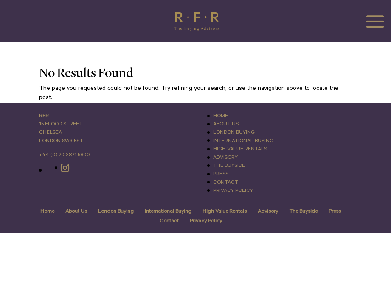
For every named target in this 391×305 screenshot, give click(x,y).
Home (220, 116)
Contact (225, 182)
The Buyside (229, 165)
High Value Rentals (240, 149)
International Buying (243, 141)
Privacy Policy (233, 190)
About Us (226, 124)
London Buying (234, 132)
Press (220, 174)
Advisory (225, 157)
